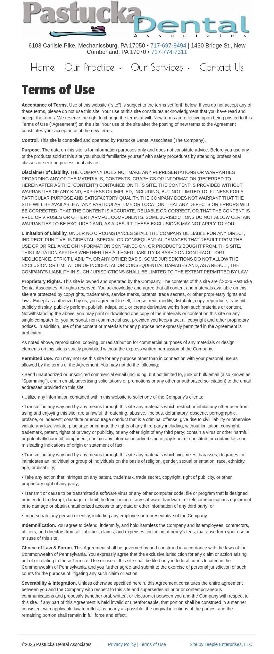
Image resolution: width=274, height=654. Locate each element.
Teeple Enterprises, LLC (228, 644)
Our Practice (92, 67)
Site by (196, 644)
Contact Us (222, 67)
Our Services (160, 67)
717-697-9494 (168, 45)
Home (43, 67)
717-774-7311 (169, 52)
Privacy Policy (122, 644)
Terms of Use (152, 644)
